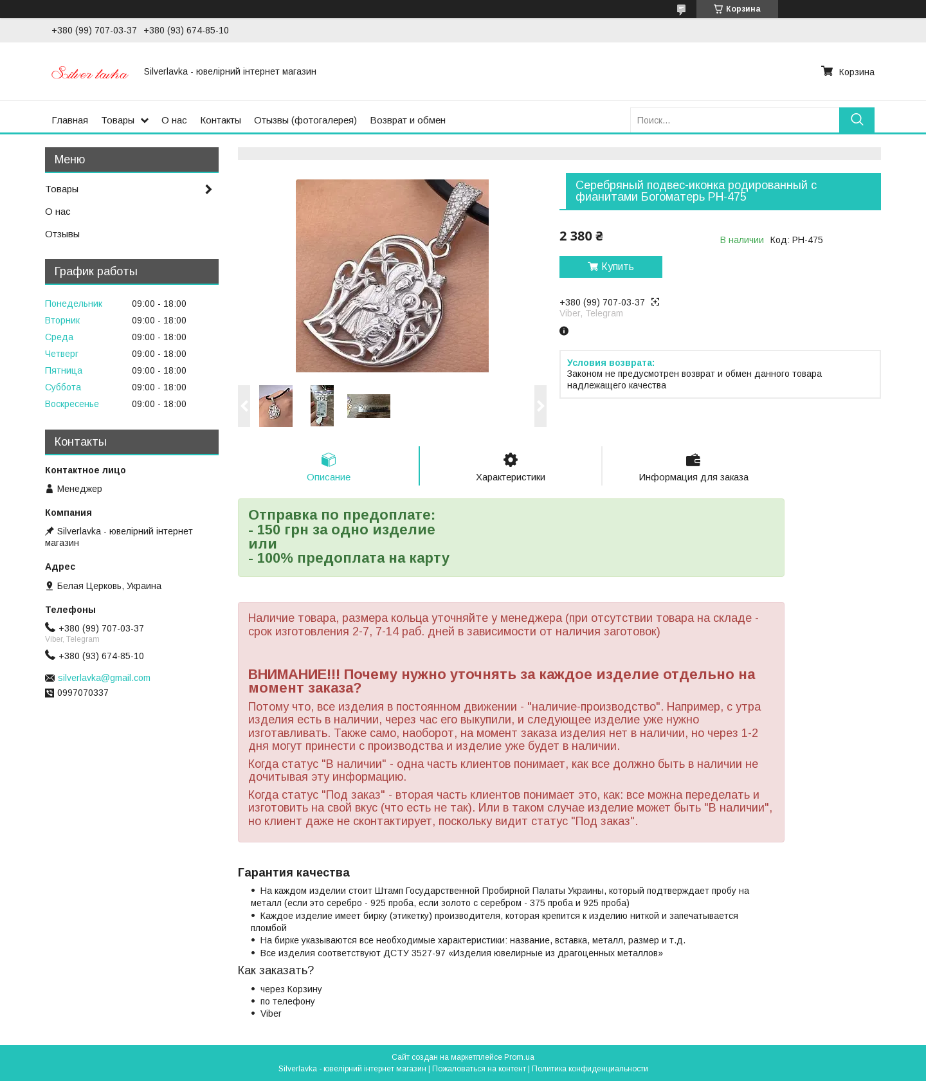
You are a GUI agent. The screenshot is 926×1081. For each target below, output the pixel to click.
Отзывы (62, 233)
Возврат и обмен (408, 119)
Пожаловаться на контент (479, 1068)
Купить (617, 266)
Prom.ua (519, 1057)
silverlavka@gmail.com (104, 678)
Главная (69, 119)
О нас (174, 119)
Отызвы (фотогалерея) (305, 119)
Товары (117, 119)
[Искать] (857, 119)
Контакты (220, 119)
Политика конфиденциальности (590, 1068)
